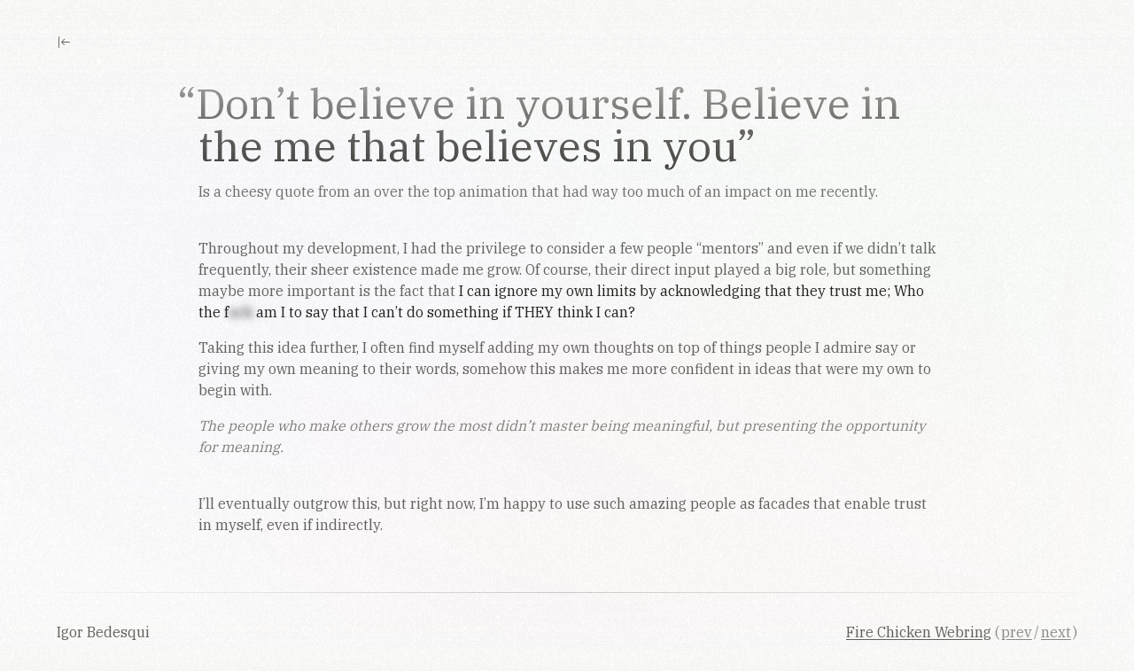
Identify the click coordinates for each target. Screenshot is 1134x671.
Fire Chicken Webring (918, 632)
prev (1016, 632)
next (1056, 632)
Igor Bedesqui (105, 632)
